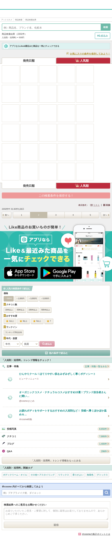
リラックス (63, 475)
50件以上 (20, 310)
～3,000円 (33, 299)
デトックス (102, 475)
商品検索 (18, 20)
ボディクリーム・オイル (15, 475)
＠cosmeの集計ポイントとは (96, 534)
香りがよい (77, 475)
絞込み (104, 35)
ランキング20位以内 (13, 332)
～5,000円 (45, 299)
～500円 (8, 299)
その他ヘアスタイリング (43, 475)
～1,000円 (20, 299)
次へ (105, 215)
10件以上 (9, 310)
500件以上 (45, 310)
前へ (7, 215)
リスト (96, 205)
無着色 (90, 475)
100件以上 (33, 310)
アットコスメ (6, 20)
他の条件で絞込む (58, 353)
